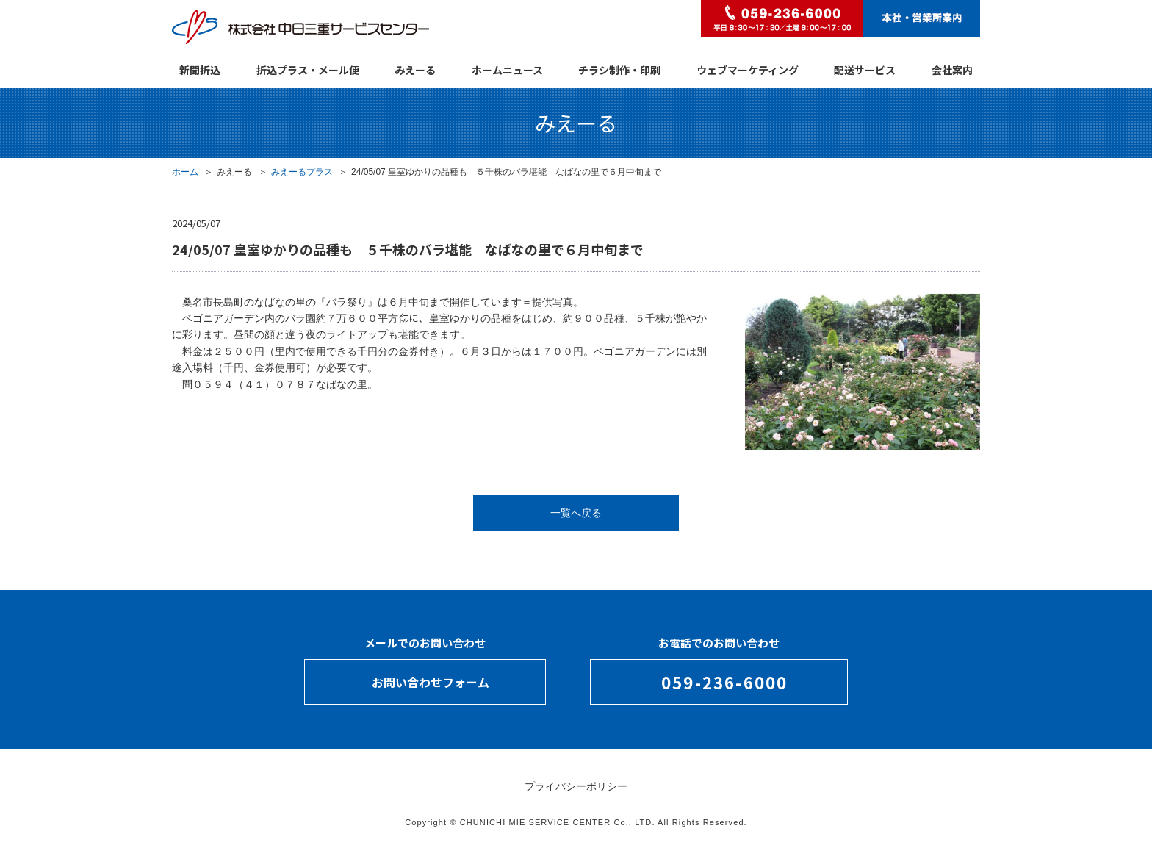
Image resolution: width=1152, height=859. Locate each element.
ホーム (185, 172)
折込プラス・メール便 (307, 69)
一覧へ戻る (576, 513)
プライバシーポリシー (576, 786)
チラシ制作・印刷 (619, 69)
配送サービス (865, 69)
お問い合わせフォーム (430, 682)
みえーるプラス (302, 172)
